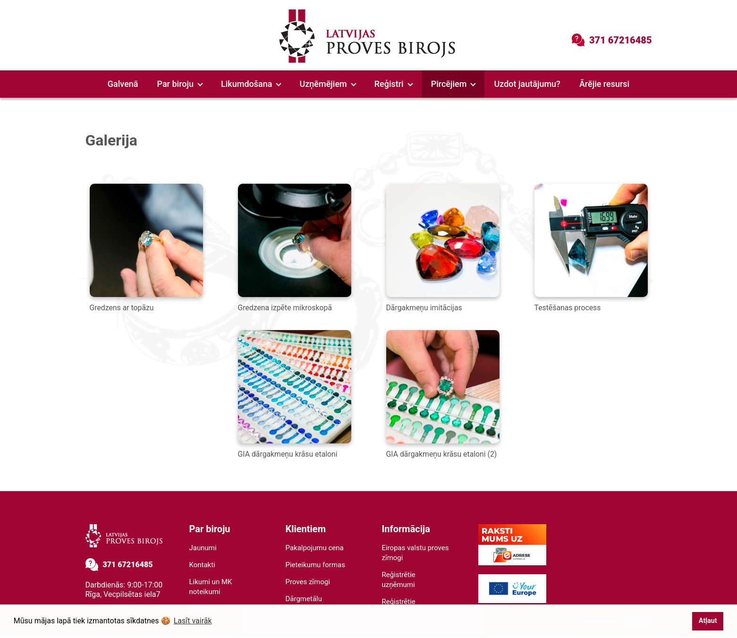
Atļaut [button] (708, 621)
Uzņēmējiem (327, 84)
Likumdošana (251, 84)
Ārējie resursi (604, 84)
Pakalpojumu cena (315, 548)
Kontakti (202, 565)
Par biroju (180, 84)
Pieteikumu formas (316, 565)
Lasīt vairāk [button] (193, 620)
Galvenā (123, 84)
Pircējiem (453, 84)
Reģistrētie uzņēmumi (398, 580)
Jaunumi (203, 548)
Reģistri (393, 84)
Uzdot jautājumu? (527, 84)
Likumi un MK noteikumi (210, 587)
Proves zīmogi (308, 582)
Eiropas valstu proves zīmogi (415, 553)
